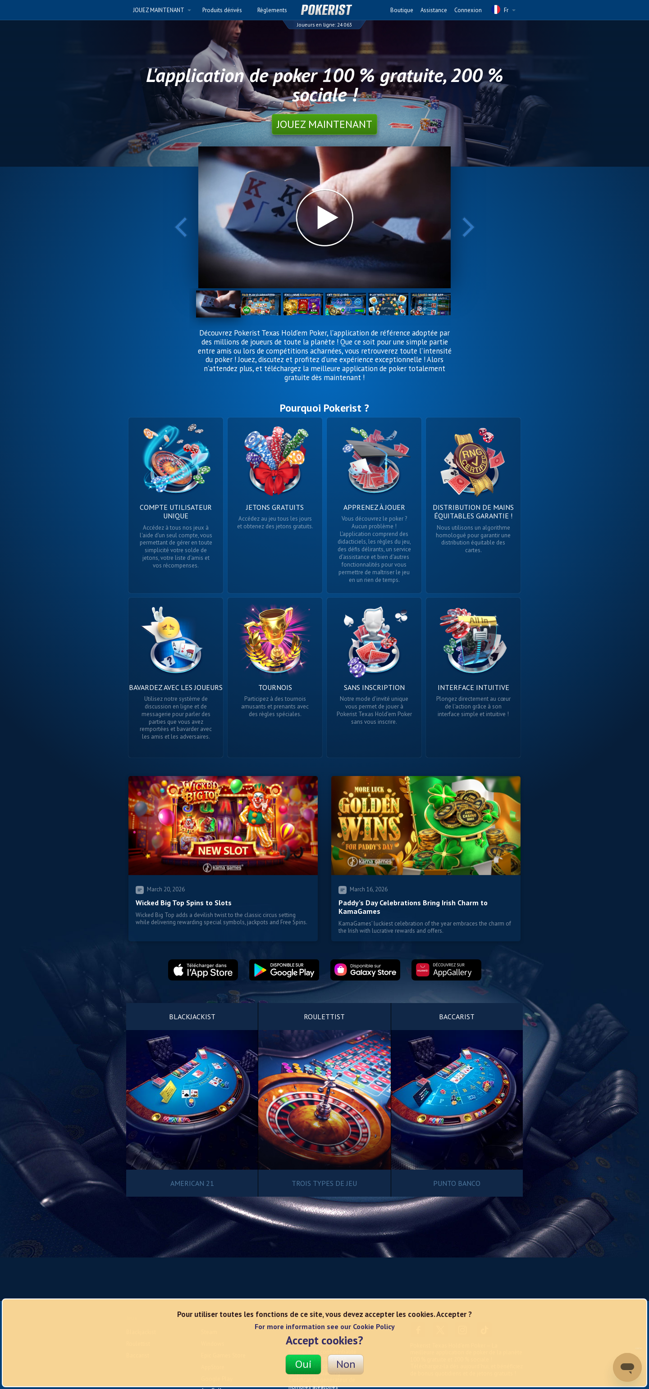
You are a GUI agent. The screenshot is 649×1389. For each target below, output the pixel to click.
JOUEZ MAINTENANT (162, 10)
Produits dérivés (222, 10)
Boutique (401, 10)
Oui (303, 1364)
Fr (503, 9)
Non (346, 1364)
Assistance (433, 10)
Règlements (272, 10)
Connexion (468, 10)
